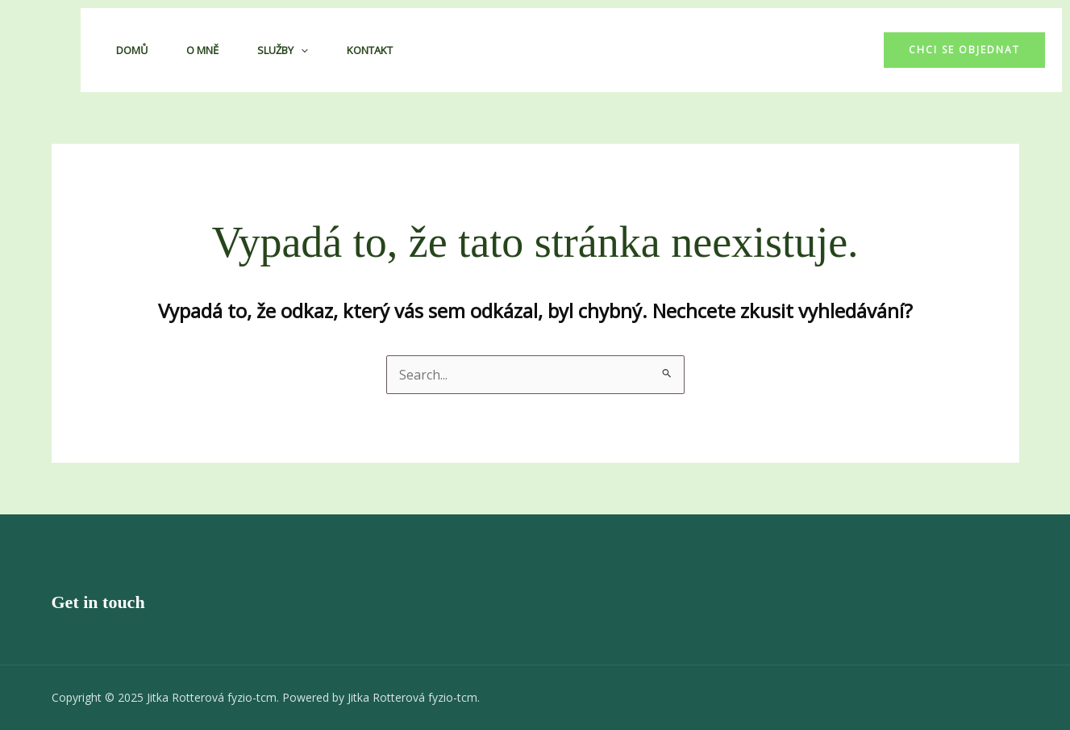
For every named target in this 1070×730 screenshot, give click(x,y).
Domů (132, 50)
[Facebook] (821, 50)
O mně (202, 50)
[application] (301, 50)
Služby (282, 50)
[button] (964, 50)
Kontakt (370, 50)
